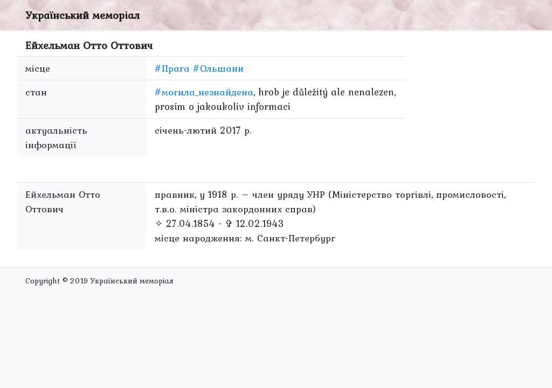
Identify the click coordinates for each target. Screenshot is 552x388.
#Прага (172, 68)
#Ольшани (218, 68)
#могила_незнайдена (204, 92)
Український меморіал (82, 15)
